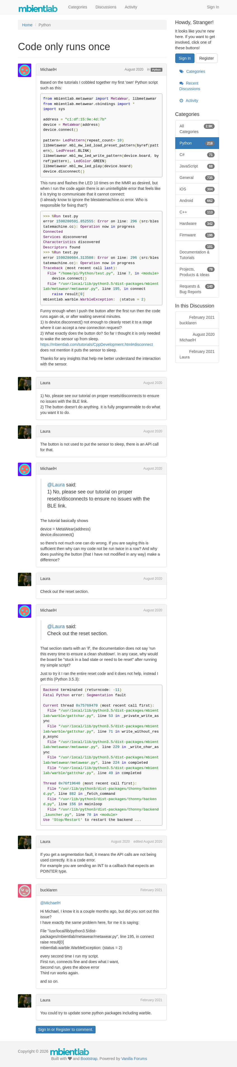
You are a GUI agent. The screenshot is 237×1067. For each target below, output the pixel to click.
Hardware (197, 223)
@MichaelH (50, 903)
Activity (131, 7)
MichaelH (48, 69)
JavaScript (197, 166)
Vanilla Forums (134, 1058)
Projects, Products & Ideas (197, 271)
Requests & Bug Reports (197, 288)
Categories (77, 7)
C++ (197, 212)
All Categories (197, 128)
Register (63, 1029)
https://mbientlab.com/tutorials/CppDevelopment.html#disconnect (96, 344)
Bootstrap (88, 1058)
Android (197, 200)
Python (156, 69)
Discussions (106, 7)
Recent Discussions (189, 86)
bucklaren (48, 890)
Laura (45, 383)
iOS (197, 189)
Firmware (197, 235)
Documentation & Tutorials (197, 252)
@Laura (56, 485)
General (197, 177)
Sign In (213, 7)
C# (197, 154)
